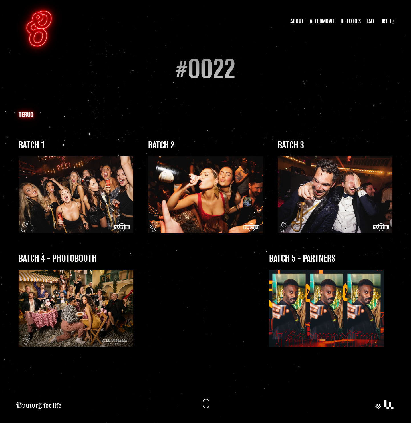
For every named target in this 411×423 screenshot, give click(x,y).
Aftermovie (322, 21)
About (297, 21)
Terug (26, 115)
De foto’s (351, 21)
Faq (370, 21)
